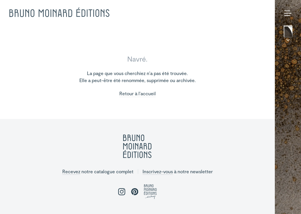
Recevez (71, 171)
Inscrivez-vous (158, 171)
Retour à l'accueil (137, 93)
